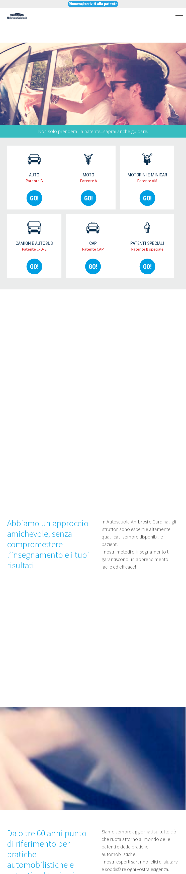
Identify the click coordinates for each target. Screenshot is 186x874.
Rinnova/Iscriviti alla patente (93, 4)
